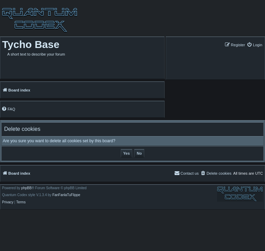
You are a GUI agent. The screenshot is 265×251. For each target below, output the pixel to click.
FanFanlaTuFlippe (66, 195)
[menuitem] (254, 44)
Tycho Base (30, 44)
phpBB (26, 188)
